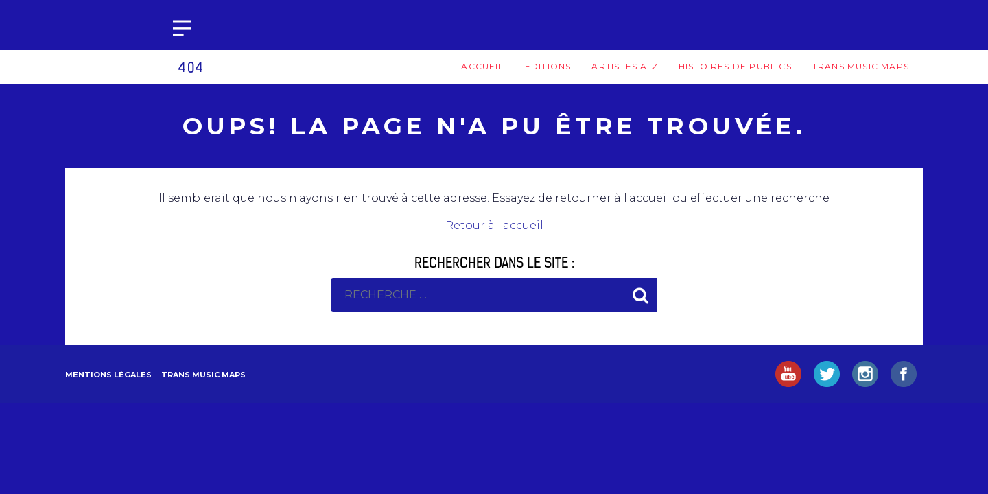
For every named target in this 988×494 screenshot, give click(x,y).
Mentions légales (108, 374)
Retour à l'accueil (494, 225)
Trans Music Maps (860, 66)
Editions (548, 66)
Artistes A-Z (624, 66)
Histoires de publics (735, 66)
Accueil (482, 66)
